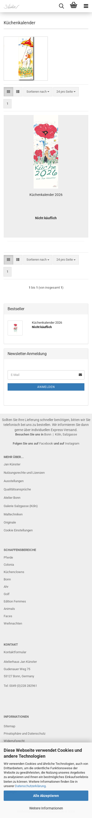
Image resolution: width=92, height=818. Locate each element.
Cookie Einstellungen (18, 530)
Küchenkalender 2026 (46, 195)
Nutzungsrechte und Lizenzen (24, 472)
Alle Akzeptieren (46, 796)
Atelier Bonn (12, 497)
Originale (10, 522)
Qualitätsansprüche (17, 489)
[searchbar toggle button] (61, 6)
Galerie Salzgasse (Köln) (21, 506)
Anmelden (46, 387)
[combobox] (38, 92)
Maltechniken (13, 514)
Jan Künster (12, 464)
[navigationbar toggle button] (86, 6)
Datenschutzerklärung (30, 786)
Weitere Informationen (46, 808)
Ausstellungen (14, 481)
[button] (8, 92)
